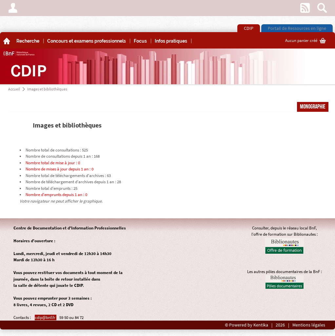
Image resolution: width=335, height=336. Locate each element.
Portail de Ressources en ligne (297, 28)
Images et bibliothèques (47, 89)
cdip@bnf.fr (45, 317)
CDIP (248, 28)
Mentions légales (308, 325)
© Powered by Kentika (246, 325)
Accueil (14, 89)
